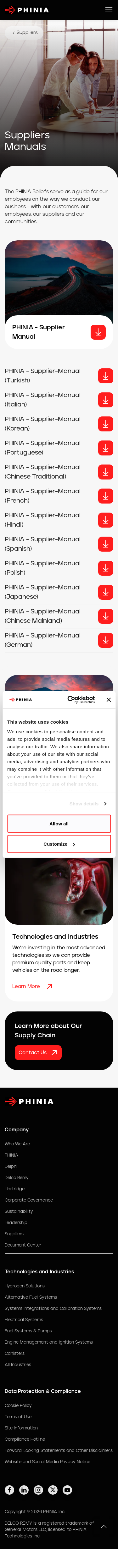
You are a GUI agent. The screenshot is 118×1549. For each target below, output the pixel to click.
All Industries (18, 1365)
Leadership (16, 1223)
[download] (98, 332)
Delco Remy (17, 1178)
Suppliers (24, 33)
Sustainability (19, 1211)
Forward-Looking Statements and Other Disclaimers (59, 1450)
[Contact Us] (38, 1052)
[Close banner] (108, 699)
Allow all (59, 823)
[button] (103, 1526)
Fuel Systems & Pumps (28, 1331)
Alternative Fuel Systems (31, 1297)
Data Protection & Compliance (43, 1391)
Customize (59, 844)
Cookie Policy (18, 1406)
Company (17, 1129)
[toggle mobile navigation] (108, 10)
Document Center (23, 1245)
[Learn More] (50, 986)
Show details (84, 803)
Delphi (11, 1166)
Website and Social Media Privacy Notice (47, 1462)
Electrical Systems (24, 1320)
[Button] (105, 375)
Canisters (15, 1353)
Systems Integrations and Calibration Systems (53, 1308)
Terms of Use (18, 1417)
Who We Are (17, 1144)
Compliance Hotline (25, 1439)
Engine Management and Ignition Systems (49, 1342)
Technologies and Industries (39, 1271)
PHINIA (11, 1155)
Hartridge (15, 1189)
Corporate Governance (29, 1200)
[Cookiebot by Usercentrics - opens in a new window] (70, 700)
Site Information (21, 1428)
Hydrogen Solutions (25, 1286)
